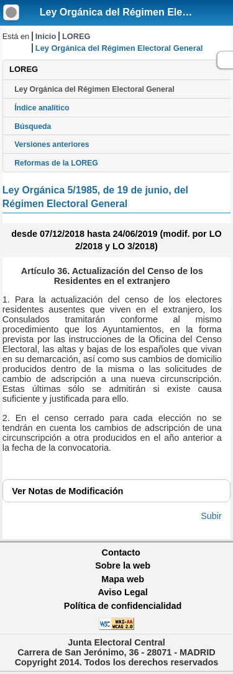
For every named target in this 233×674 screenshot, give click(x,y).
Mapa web (122, 579)
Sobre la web (122, 565)
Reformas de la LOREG (56, 163)
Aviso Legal (122, 592)
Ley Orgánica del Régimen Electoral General (94, 89)
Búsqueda (32, 126)
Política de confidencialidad (123, 606)
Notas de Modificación (67, 491)
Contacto (121, 552)
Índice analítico (41, 108)
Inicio (45, 36)
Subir (211, 516)
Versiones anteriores (51, 144)
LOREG (76, 36)
